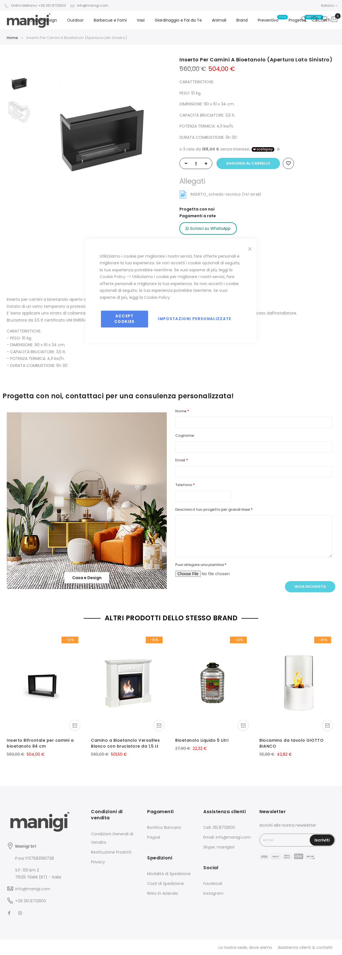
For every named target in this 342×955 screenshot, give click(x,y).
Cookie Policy (113, 276)
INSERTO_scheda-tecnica (216, 194)
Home (12, 37)
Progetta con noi (197, 209)
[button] (329, 5)
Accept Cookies (124, 318)
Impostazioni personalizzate (194, 319)
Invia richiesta (310, 586)
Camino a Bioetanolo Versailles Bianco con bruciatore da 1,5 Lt (125, 743)
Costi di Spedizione (165, 883)
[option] (19, 84)
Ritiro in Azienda (162, 893)
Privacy (98, 862)
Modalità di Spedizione (169, 874)
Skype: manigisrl (218, 847)
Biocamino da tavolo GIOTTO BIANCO (291, 743)
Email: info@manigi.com (227, 837)
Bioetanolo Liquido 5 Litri (201, 740)
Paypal (153, 837)
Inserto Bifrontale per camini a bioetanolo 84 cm (40, 743)
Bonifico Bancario (164, 827)
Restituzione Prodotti (111, 852)
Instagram (213, 893)
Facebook (212, 883)
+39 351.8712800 (30, 901)
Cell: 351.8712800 (219, 827)
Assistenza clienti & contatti (305, 947)
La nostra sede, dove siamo (245, 947)
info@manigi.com (89, 5)
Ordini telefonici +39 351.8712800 (35, 5)
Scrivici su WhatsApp (208, 228)
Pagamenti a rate (197, 216)
